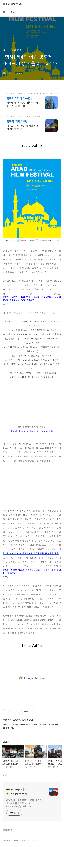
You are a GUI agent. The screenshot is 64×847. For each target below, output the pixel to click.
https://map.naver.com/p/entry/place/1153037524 (28, 93)
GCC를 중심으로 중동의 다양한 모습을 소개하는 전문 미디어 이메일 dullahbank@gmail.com (25, 803)
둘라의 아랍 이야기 (13, 4)
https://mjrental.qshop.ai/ (20, 116)
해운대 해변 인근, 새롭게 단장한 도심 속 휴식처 (22, 104)
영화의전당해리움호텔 (19, 98)
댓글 (5, 775)
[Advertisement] (32, 678)
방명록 (12, 12)
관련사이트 (8, 830)
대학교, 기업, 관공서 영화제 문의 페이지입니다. (22, 127)
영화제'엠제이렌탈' (17, 121)
